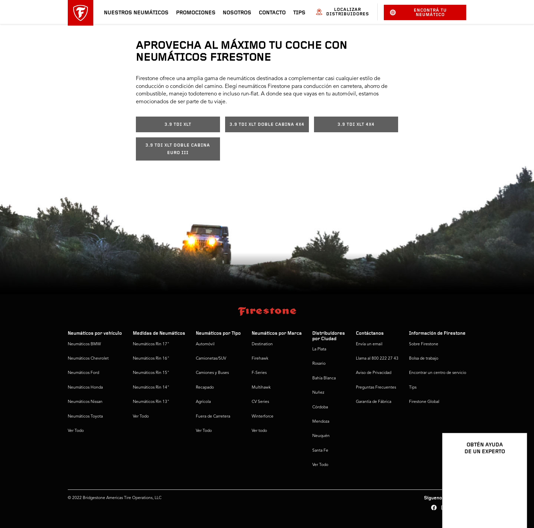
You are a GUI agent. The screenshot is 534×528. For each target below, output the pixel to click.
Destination (262, 344)
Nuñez (318, 393)
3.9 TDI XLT (177, 124)
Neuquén (321, 436)
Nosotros (237, 13)
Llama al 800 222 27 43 (377, 359)
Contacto (272, 13)
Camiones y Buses (212, 373)
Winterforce (262, 416)
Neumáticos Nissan (85, 402)
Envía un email (369, 344)
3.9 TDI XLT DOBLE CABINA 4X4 (267, 124)
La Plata (319, 349)
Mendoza (320, 422)
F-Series (259, 373)
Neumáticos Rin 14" (151, 388)
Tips (299, 13)
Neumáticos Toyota (85, 416)
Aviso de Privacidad (373, 373)
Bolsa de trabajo (423, 359)
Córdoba (320, 407)
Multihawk (261, 388)
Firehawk (260, 359)
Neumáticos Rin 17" (151, 344)
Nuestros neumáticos (136, 13)
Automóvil (205, 344)
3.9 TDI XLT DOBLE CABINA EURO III (177, 149)
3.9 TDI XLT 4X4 (356, 124)
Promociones (196, 13)
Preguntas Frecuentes (376, 388)
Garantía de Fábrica (373, 402)
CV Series (260, 402)
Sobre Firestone (423, 344)
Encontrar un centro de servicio (437, 373)
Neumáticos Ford (83, 373)
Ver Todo (76, 431)
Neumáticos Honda (85, 388)
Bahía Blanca (324, 378)
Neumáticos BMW (84, 344)
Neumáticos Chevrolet (88, 359)
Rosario (319, 364)
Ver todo (259, 431)
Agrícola (203, 402)
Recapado (205, 388)
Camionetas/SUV (211, 359)
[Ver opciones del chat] (514, 503)
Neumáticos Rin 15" (151, 373)
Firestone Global (424, 402)
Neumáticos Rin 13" (151, 402)
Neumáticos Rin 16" (151, 359)
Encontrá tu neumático (418, 12)
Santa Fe (320, 451)
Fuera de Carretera (213, 416)
